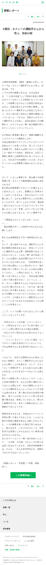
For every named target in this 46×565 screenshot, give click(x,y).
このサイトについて (12, 536)
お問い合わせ (9, 545)
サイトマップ (23, 545)
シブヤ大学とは (9, 500)
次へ (38, 17)
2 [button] (22, 74)
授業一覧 (6, 507)
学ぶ (5, 514)
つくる (5, 522)
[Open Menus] (42, 2)
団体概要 (6, 529)
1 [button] (20, 74)
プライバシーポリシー (13, 541)
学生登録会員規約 (29, 536)
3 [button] (24, 74)
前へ (32, 17)
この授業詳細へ (23, 475)
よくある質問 (29, 541)
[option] (23, 52)
